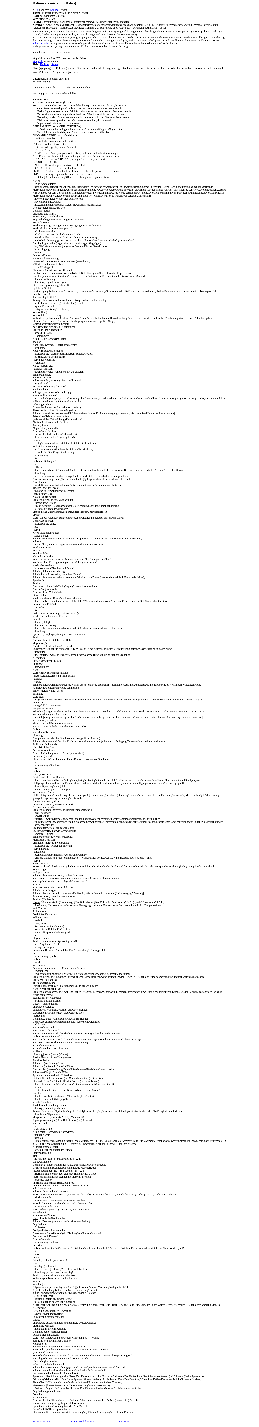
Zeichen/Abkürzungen (82, 1421)
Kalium (54, 9)
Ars (36, 9)
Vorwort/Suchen (41, 1421)
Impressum (123, 1421)
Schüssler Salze (41, 43)
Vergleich (38, 61)
